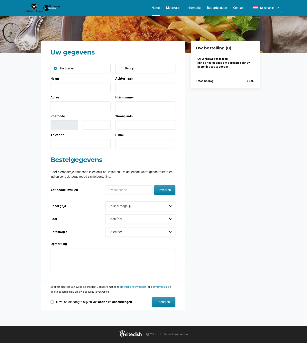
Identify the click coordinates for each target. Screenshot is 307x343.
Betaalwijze (59, 232)
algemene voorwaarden (133, 286)
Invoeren (165, 190)
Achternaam (124, 78)
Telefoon (57, 135)
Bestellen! (164, 302)
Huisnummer (124, 97)
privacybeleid (160, 286)
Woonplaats (124, 116)
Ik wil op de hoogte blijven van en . (94, 302)
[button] (140, 206)
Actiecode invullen (64, 190)
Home (157, 7)
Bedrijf (129, 68)
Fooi (54, 219)
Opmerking (59, 244)
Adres (55, 97)
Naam (55, 78)
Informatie (194, 7)
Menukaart (173, 7)
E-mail (119, 135)
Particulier (67, 68)
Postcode (58, 116)
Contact (238, 7)
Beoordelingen (217, 7)
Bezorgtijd (58, 206)
